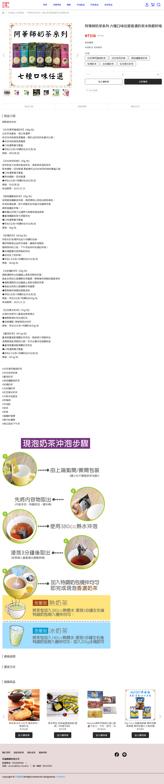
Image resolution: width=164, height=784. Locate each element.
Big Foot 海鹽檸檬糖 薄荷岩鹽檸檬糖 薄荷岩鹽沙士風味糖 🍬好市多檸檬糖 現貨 (140, 724)
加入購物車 (103, 81)
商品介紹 (29, 106)
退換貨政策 (19, 752)
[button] (77, 55)
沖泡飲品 (81, 4)
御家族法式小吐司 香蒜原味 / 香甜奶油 (24, 724)
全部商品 (108, 4)
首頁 (45, 4)
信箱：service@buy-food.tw (15, 765)
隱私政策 (31, 752)
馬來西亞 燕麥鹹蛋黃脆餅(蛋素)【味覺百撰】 (62, 724)
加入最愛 (91, 90)
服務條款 (43, 752)
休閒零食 (57, 4)
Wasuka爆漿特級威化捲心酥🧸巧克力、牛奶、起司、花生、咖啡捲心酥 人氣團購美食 (101, 724)
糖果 (69, 4)
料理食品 (95, 4)
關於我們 (6, 752)
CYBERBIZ (60, 776)
